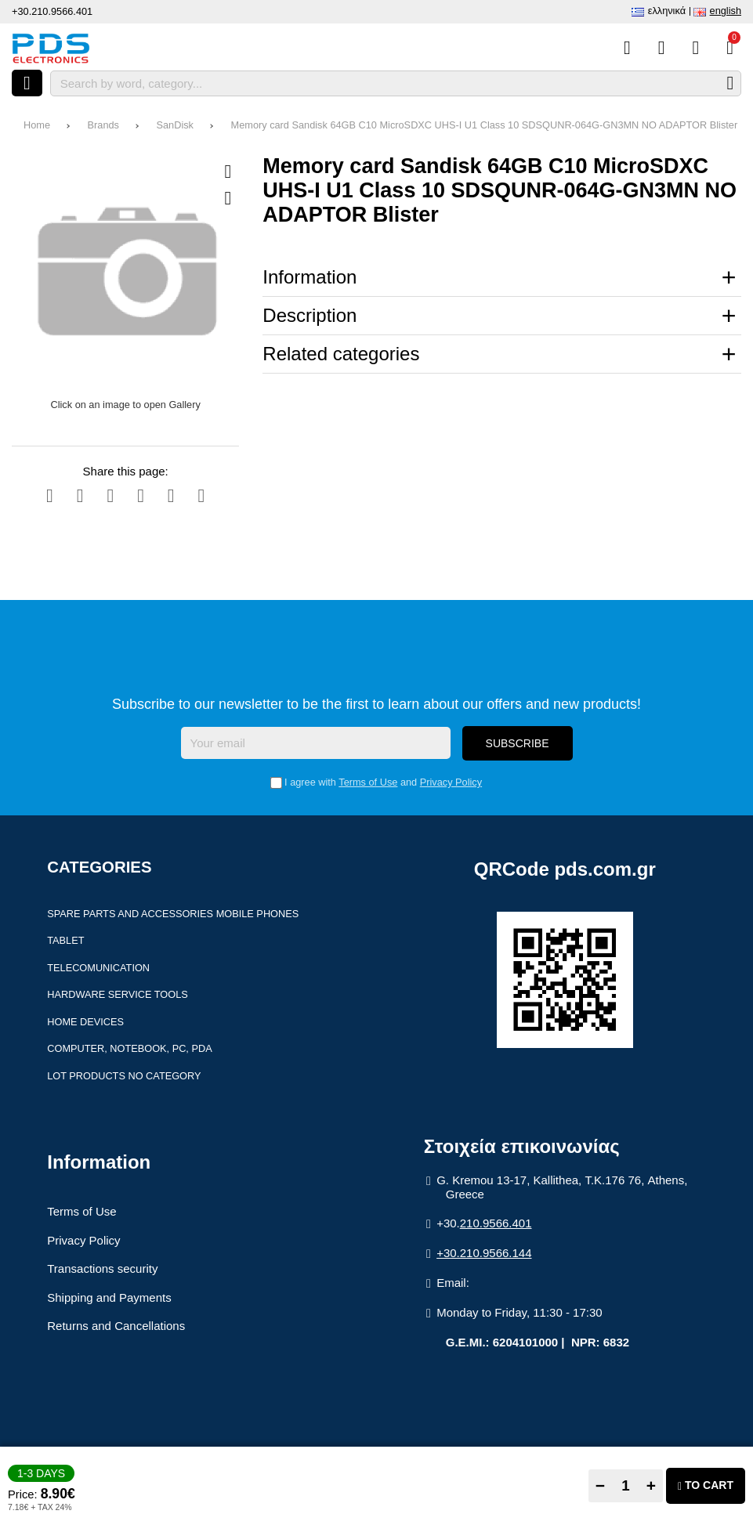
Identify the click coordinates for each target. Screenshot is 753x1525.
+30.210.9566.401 (52, 11)
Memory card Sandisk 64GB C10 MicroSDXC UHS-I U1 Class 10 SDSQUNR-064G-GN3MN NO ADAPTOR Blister (484, 125)
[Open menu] (27, 83)
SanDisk (175, 125)
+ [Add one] (651, 1485)
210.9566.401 (496, 1223)
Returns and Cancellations (116, 1325)
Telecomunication (98, 968)
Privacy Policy (451, 782)
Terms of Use (367, 782)
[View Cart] (730, 47)
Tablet (65, 940)
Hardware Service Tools (117, 994)
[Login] (695, 47)
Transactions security (102, 1268)
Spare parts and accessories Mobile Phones (173, 914)
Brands (103, 125)
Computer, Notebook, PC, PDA (129, 1048)
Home (37, 125)
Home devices (85, 1022)
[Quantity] (625, 1485)
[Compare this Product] (627, 47)
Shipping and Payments (109, 1297)
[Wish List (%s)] (661, 47)
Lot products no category (124, 1076)
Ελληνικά (667, 10)
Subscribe (517, 743)
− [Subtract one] (600, 1485)
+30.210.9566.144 (483, 1252)
